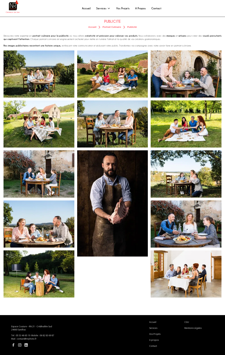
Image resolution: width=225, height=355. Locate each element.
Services (153, 329)
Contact (153, 347)
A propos (154, 341)
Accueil (152, 323)
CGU (186, 323)
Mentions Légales (193, 329)
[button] (103, 8)
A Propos (140, 8)
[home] (13, 8)
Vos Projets (154, 335)
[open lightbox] (39, 74)
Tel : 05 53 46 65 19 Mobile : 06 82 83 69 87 (32, 336)
